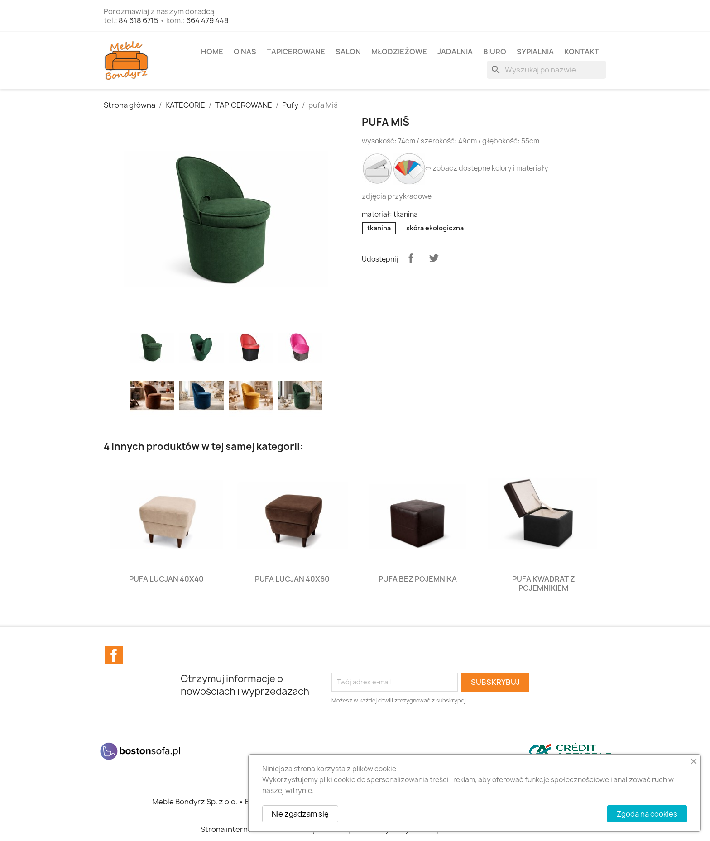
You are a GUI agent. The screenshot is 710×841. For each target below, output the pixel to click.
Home (212, 52)
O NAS (245, 52)
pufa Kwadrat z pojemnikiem (543, 583)
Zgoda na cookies (647, 814)
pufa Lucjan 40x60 (292, 579)
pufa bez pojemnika (418, 579)
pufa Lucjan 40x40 (166, 579)
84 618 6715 (138, 20)
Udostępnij (411, 258)
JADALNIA (455, 52)
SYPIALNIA (535, 52)
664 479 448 (207, 20)
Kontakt (581, 52)
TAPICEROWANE (296, 52)
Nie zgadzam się (300, 814)
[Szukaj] (546, 70)
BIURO (494, 52)
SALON (348, 52)
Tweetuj (434, 258)
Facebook (114, 655)
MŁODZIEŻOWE (399, 52)
